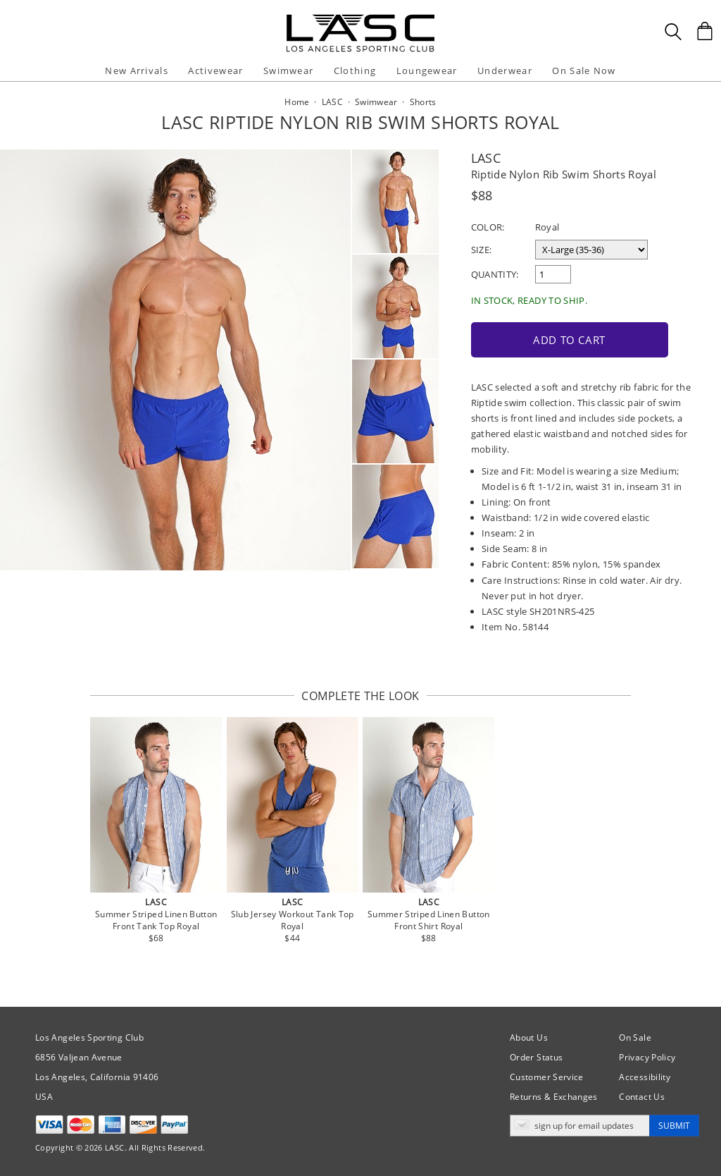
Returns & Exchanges (554, 1097)
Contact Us (642, 1097)
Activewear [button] (215, 70)
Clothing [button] (355, 70)
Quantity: (495, 274)
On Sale (635, 1037)
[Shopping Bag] (705, 31)
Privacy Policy (647, 1057)
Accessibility (644, 1077)
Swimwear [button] (288, 70)
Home (296, 102)
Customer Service (547, 1077)
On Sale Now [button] (583, 70)
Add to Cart (569, 340)
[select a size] (591, 249)
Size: (481, 249)
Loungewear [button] (427, 70)
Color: (488, 227)
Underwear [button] (504, 70)
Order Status (536, 1057)
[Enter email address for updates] (580, 1126)
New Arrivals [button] (136, 70)
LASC (486, 157)
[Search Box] (673, 31)
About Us (529, 1037)
